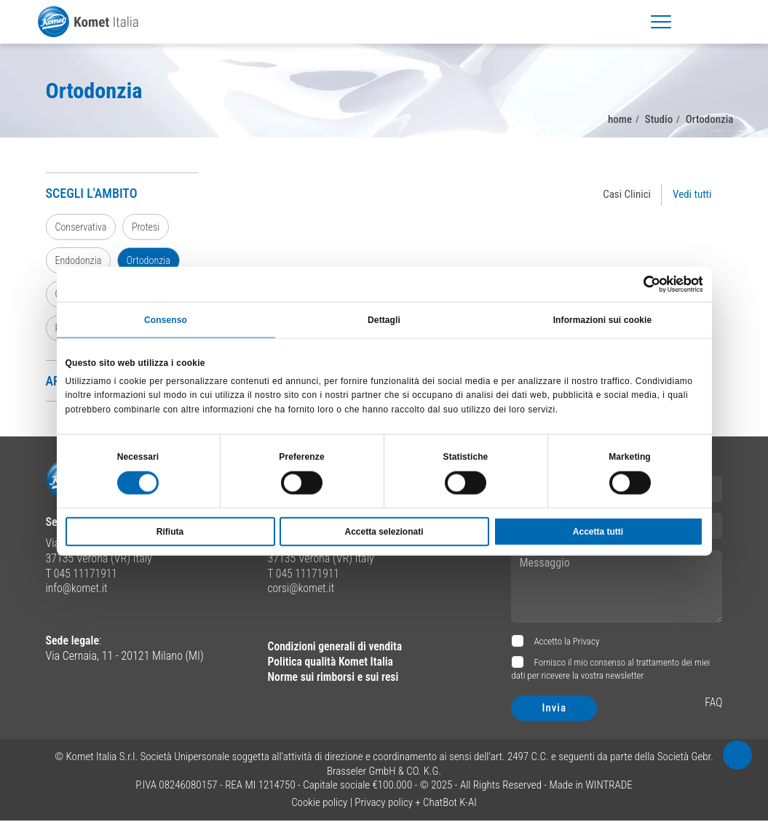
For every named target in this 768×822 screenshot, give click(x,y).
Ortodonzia (149, 261)
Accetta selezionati (383, 532)
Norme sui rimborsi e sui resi (334, 678)
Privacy (586, 642)
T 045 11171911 (82, 574)
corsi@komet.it (301, 589)
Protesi (146, 226)
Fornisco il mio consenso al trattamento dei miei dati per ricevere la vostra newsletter (610, 670)
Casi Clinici (627, 194)
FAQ (714, 704)
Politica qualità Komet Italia (331, 663)
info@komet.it (77, 589)
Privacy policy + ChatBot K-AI (416, 803)
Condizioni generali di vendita (336, 648)
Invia (554, 709)
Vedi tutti (692, 194)
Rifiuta (170, 532)
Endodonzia (79, 261)
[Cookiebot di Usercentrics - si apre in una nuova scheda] (639, 283)
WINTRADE (609, 786)
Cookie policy (319, 803)
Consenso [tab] (165, 319)
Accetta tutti (598, 532)
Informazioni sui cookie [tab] (602, 319)
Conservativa (81, 226)
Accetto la (565, 642)
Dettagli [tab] (384, 319)
